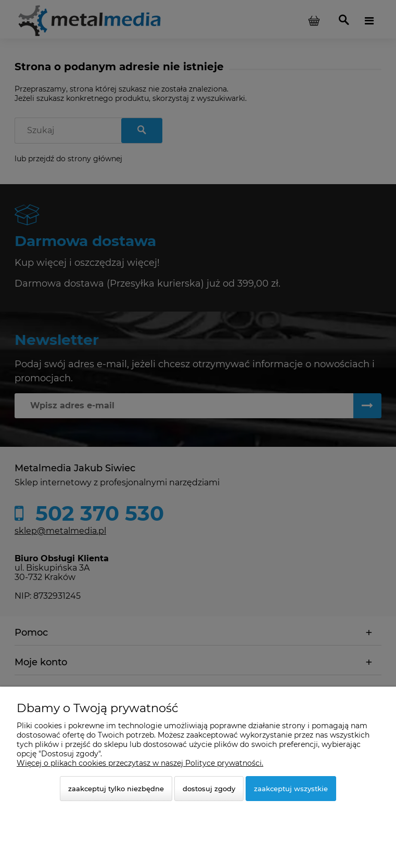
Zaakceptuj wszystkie (291, 788)
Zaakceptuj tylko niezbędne (116, 788)
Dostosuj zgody (209, 788)
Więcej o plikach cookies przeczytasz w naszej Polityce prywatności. (140, 763)
